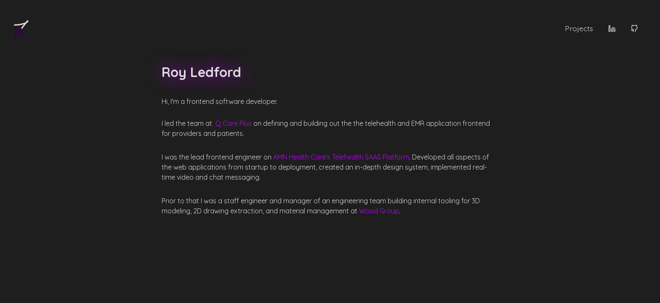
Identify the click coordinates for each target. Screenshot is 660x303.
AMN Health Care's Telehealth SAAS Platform (341, 157)
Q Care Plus (234, 123)
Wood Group (379, 210)
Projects (579, 29)
